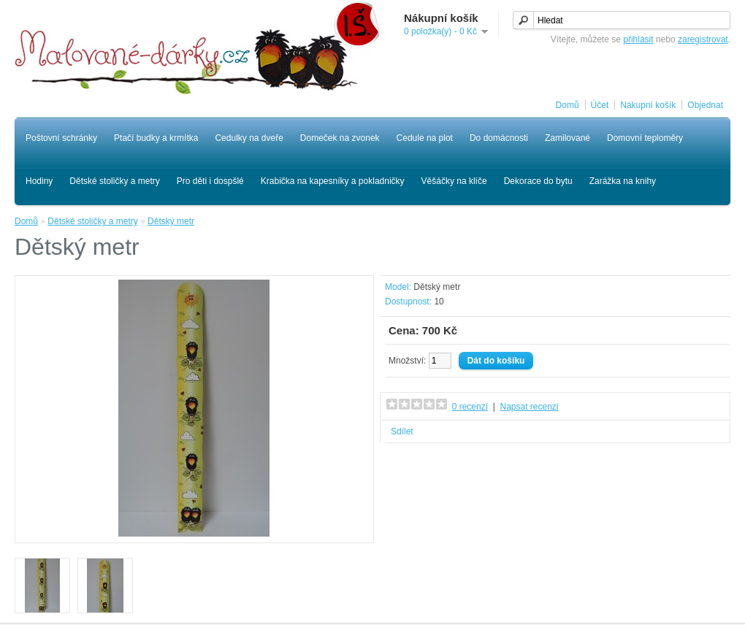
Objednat (705, 105)
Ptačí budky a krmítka (156, 138)
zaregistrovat (703, 39)
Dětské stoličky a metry (114, 181)
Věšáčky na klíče (454, 181)
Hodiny (39, 181)
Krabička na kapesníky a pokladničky (333, 181)
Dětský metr (171, 221)
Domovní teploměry (645, 138)
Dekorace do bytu (538, 181)
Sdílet (402, 431)
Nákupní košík (648, 105)
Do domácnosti (499, 138)
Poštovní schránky (61, 138)
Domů (567, 105)
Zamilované (567, 138)
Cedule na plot (425, 138)
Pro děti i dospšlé (210, 181)
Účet (600, 105)
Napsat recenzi (529, 407)
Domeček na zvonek (340, 138)
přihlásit (638, 39)
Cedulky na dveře (249, 138)
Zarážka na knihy (622, 181)
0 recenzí (470, 407)
